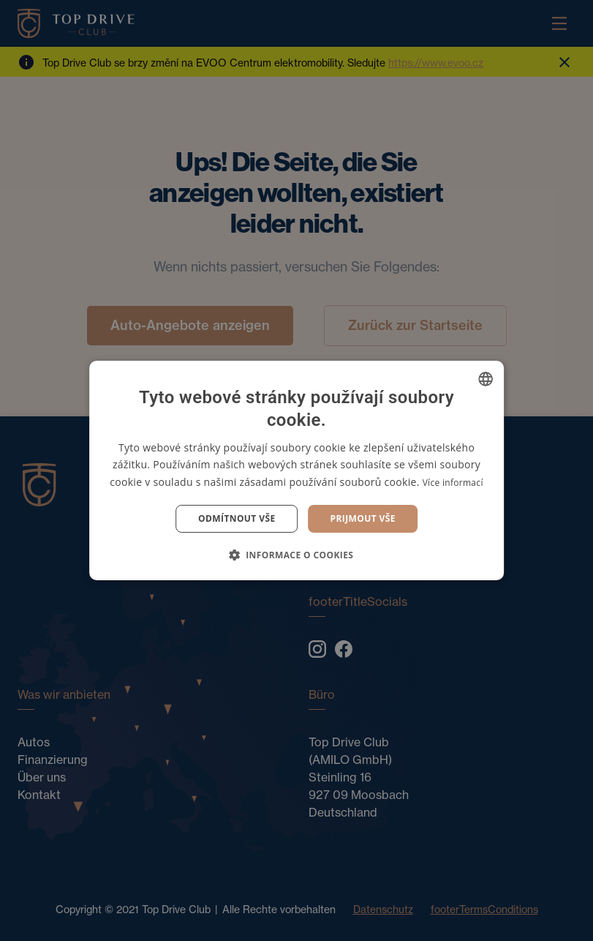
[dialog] (296, 470)
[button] (297, 554)
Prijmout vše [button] (363, 518)
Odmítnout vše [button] (236, 518)
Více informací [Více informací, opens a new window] (453, 482)
